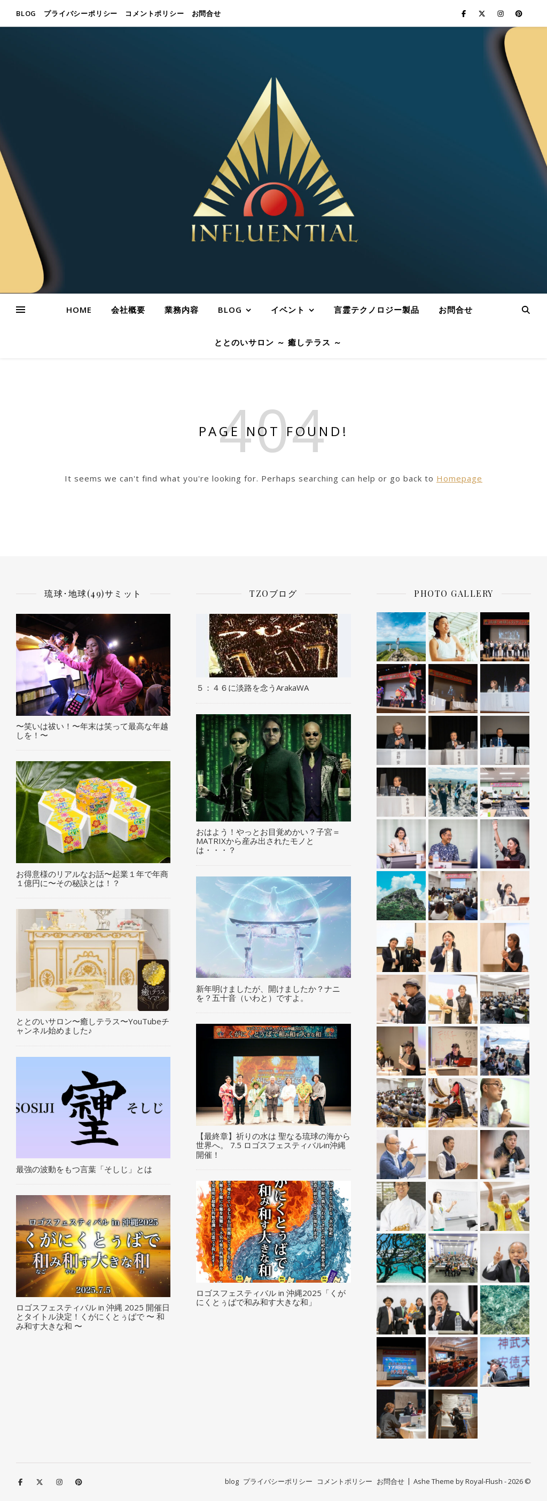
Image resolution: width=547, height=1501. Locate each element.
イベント (288, 309)
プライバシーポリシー (81, 13)
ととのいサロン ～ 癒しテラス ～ (278, 342)
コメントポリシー (154, 13)
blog (26, 13)
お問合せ (206, 13)
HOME (79, 309)
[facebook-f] (464, 13)
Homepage (459, 478)
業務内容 (182, 309)
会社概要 (128, 309)
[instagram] (501, 13)
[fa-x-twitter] (483, 13)
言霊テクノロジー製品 (376, 309)
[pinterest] (518, 13)
